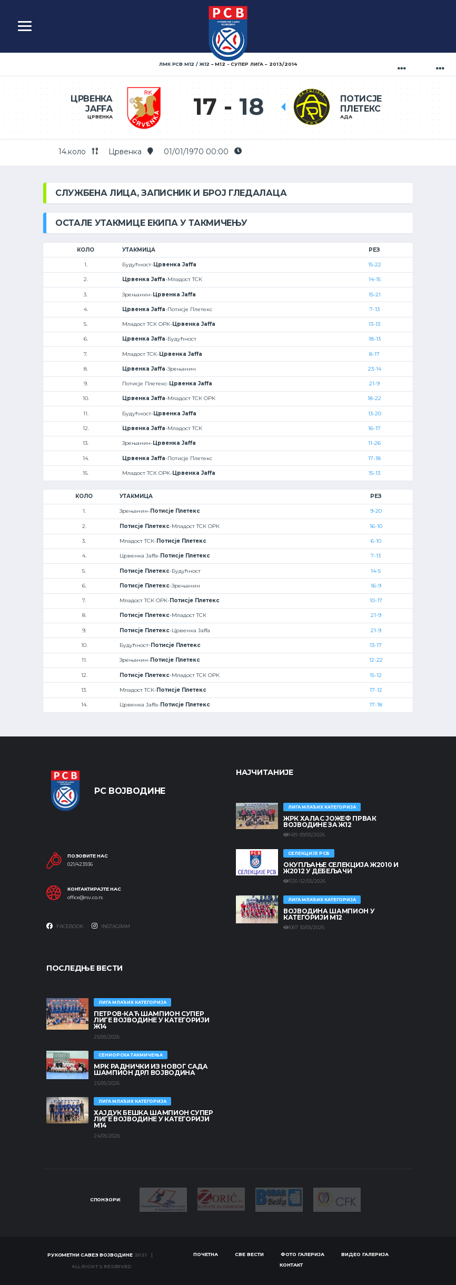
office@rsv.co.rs (85, 897)
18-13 (375, 338)
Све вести (249, 1254)
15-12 (376, 675)
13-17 (376, 645)
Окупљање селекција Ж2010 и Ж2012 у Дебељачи (341, 868)
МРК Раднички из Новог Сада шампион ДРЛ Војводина (151, 1069)
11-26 (374, 443)
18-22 (374, 398)
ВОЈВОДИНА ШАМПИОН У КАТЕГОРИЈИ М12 (328, 914)
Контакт (291, 1265)
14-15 (375, 279)
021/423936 (80, 864)
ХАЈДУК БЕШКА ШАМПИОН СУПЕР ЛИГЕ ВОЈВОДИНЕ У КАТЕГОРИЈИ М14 (153, 1119)
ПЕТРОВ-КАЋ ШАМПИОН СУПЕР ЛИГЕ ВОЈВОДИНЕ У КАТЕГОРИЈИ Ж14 (151, 1020)
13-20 (374, 413)
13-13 (374, 324)
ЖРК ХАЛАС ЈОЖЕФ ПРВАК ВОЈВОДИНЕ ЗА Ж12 (329, 821)
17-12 (376, 689)
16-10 (376, 526)
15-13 (374, 473)
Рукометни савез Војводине (90, 1255)
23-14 (374, 368)
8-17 (374, 354)
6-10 (376, 540)
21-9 (374, 383)
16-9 (376, 585)
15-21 (375, 294)
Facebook (65, 926)
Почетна (205, 1254)
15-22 (374, 264)
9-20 (376, 510)
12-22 (376, 659)
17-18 (374, 458)
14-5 (376, 570)
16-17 (374, 428)
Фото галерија (302, 1254)
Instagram (111, 926)
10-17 (376, 600)
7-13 (375, 309)
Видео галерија (365, 1254)
